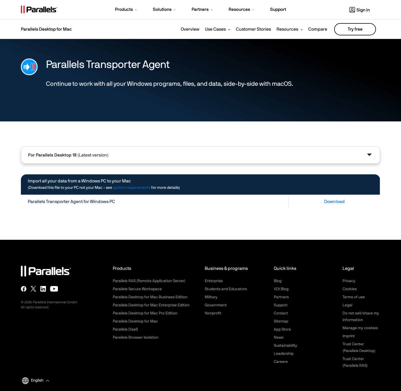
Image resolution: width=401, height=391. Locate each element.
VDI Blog (281, 289)
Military (211, 297)
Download (334, 201)
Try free (355, 29)
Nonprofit (213, 313)
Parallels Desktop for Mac (135, 321)
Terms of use (354, 297)
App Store (282, 329)
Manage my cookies (360, 328)
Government (216, 305)
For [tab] (68, 155)
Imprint (349, 336)
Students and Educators (226, 289)
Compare (317, 29)
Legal (347, 305)
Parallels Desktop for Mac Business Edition (150, 297)
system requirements (131, 188)
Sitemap (281, 321)
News (278, 337)
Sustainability (285, 346)
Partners (281, 297)
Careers (281, 362)
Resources (287, 29)
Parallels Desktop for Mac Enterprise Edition (151, 305)
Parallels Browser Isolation (135, 337)
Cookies (350, 289)
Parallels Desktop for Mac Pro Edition (145, 313)
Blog (278, 281)
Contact (281, 313)
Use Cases (215, 29)
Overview (190, 29)
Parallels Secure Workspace (137, 289)
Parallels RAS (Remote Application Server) (149, 281)
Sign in (359, 10)
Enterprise (214, 281)
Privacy (349, 281)
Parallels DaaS (125, 329)
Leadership (284, 354)
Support (281, 305)
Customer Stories (253, 29)
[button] (126, 10)
